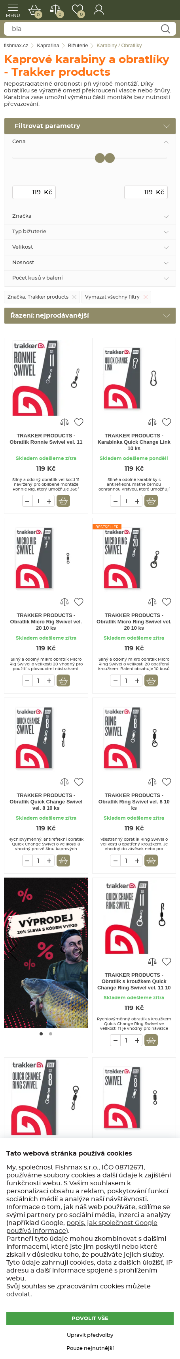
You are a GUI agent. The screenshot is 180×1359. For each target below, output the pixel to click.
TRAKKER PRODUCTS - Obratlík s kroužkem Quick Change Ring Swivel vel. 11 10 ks (134, 982)
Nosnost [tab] (23, 262)
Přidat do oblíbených (79, 422)
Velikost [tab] (22, 247)
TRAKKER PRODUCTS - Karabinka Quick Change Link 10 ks (134, 442)
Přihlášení (99, 10)
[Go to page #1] (41, 1034)
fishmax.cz (163, 10)
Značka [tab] (22, 216)
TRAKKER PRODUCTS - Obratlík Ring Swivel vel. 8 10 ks (134, 801)
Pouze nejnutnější (90, 1348)
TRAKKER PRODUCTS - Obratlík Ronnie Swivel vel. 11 (45, 439)
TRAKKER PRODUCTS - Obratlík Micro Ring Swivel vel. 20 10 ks (134, 621)
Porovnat (58, 14)
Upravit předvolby (90, 1335)
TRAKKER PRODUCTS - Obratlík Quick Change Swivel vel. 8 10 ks (45, 801)
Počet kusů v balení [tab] (37, 278)
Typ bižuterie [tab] (29, 231)
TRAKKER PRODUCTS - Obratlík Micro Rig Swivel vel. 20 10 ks (46, 621)
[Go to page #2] (50, 1034)
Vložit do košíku (63, 501)
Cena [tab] (19, 141)
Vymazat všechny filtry (112, 297)
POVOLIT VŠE (90, 1318)
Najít (165, 29)
